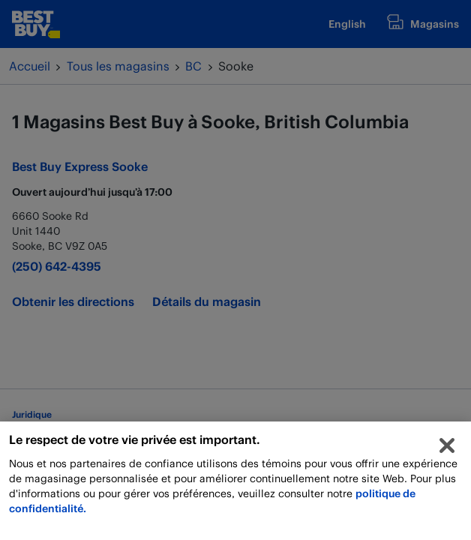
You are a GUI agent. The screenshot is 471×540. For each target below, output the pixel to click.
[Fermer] (447, 449)
